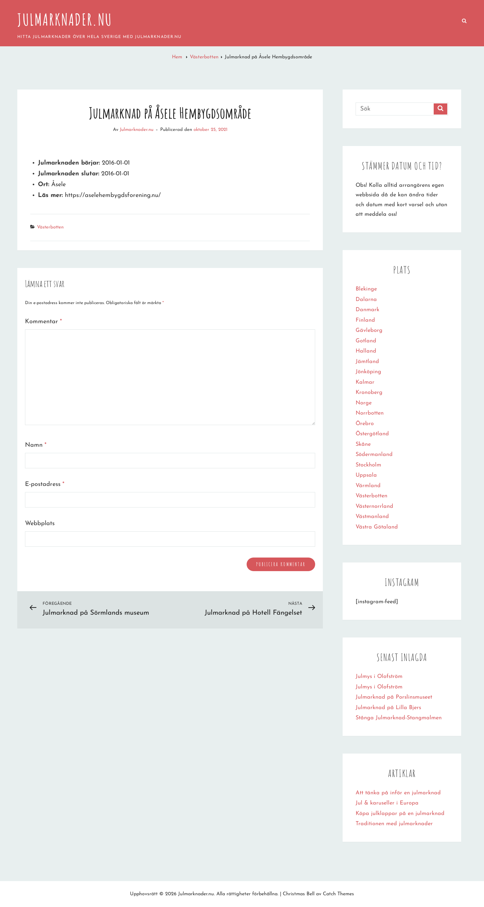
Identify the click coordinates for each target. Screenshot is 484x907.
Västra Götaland (377, 527)
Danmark (367, 310)
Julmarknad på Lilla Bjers (388, 708)
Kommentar (43, 322)
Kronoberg (369, 392)
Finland (365, 320)
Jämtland (367, 362)
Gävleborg (369, 330)
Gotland (366, 341)
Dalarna (366, 300)
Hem (178, 57)
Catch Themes (338, 894)
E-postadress (45, 484)
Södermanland (374, 455)
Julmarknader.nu (64, 19)
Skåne (363, 444)
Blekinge (366, 289)
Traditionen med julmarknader (394, 824)
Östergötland (372, 434)
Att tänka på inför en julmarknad (398, 793)
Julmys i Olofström (379, 676)
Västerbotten (204, 57)
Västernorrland (374, 506)
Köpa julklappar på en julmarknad (400, 814)
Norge (364, 403)
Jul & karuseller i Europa (387, 803)
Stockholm (368, 465)
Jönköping (368, 372)
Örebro (365, 424)
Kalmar (365, 382)
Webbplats (40, 523)
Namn (36, 445)
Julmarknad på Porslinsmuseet (394, 697)
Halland (366, 351)
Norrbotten (370, 413)
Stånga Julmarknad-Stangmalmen (399, 718)
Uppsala (366, 475)
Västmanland (372, 517)
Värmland (368, 486)
